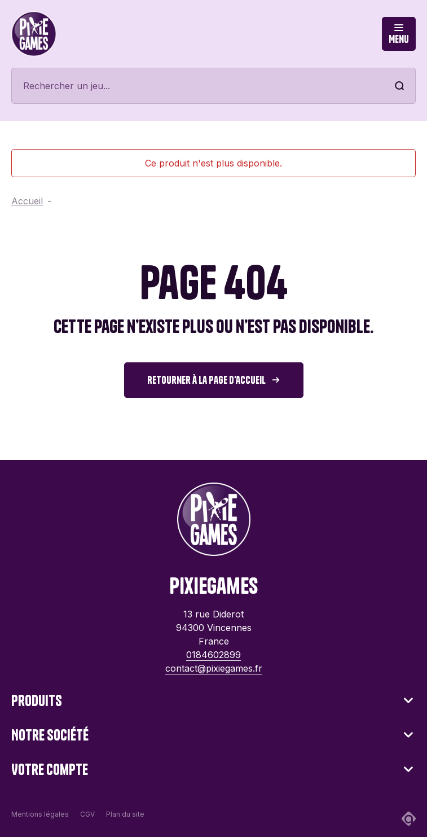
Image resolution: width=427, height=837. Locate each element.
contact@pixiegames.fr (213, 668)
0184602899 (213, 654)
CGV (87, 814)
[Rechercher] (213, 86)
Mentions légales (40, 814)
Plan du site (125, 814)
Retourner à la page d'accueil (206, 380)
